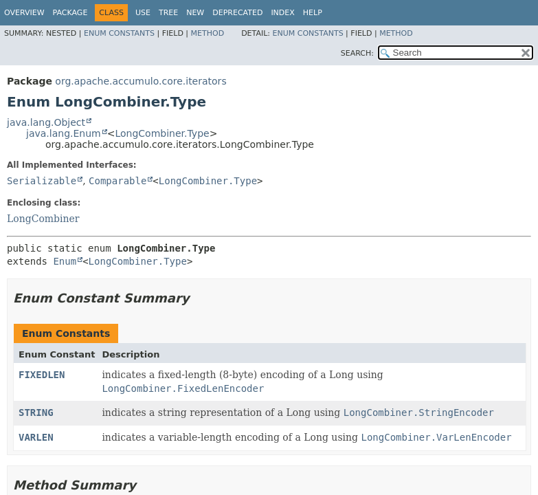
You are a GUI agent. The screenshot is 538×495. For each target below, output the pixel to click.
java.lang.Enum (63, 133)
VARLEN (36, 437)
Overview (24, 12)
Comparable (117, 180)
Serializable (41, 180)
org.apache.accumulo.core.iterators (140, 81)
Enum (64, 261)
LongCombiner (43, 218)
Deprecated (237, 12)
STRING (36, 412)
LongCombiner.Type (162, 133)
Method (208, 33)
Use (142, 12)
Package (70, 12)
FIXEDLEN (42, 374)
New (195, 12)
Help (312, 12)
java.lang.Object (46, 122)
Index (282, 12)
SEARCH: (357, 53)
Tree (168, 12)
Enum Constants (119, 33)
